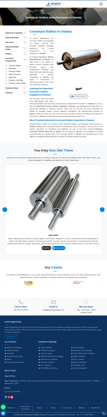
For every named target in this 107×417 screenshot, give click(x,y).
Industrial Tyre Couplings (81, 350)
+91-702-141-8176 (21, 310)
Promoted (58, 415)
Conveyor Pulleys (13, 71)
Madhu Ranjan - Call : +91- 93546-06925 (79, 415)
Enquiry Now (58, 248)
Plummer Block (11, 88)
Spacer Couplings (79, 362)
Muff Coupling (77, 359)
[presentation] (4, 209)
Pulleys (8, 54)
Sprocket (9, 42)
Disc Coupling (44, 365)
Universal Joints (78, 365)
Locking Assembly (79, 368)
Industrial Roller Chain (12, 48)
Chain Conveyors (13, 74)
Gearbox (9, 93)
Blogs (53, 408)
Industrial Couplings (13, 33)
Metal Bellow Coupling (47, 368)
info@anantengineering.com (53, 310)
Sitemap (81, 408)
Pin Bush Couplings (46, 350)
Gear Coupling (44, 347)
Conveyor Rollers (13, 66)
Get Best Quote (78, 96)
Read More (46, 248)
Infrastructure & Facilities (25, 408)
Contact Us (67, 408)
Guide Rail (10, 77)
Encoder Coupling (46, 362)
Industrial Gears (12, 38)
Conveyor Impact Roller (15, 83)
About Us (11, 408)
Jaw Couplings (77, 347)
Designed (50, 415)
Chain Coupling (45, 353)
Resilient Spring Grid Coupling (50, 356)
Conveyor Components (10, 59)
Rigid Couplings (78, 356)
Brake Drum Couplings (47, 359)
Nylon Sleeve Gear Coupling (82, 353)
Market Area (95, 408)
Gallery (39, 408)
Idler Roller (10, 68)
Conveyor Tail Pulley (14, 80)
